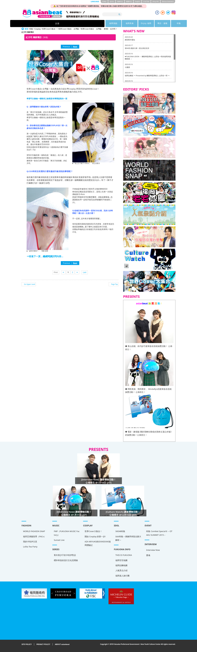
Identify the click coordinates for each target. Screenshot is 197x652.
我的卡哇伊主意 (30, 541)
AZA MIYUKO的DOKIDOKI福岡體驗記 (98, 543)
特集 (146, 23)
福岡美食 (89, 23)
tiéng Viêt (156, 1)
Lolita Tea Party (30, 546)
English (137, 1)
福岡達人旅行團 (122, 575)
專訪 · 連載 (127, 23)
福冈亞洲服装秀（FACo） (34, 536)
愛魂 (148, 555)
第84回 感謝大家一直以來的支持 (137, 48)
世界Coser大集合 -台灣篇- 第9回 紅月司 (98, 29)
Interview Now (153, 550)
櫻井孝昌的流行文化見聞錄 (66, 560)
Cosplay (37, 29)
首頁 (26, 29)
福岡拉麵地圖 (121, 565)
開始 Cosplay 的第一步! (95, 536)
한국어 (112, 1)
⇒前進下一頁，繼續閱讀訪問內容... (45, 256)
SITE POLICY (27, 644)
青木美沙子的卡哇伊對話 (65, 555)
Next (75, 46)
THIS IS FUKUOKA (123, 555)
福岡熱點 (70, 23)
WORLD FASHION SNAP (34, 531)
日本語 (104, 1)
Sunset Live (59, 540)
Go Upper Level (29, 284)
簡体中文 (120, 1)
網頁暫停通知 (130, 40)
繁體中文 (129, 1)
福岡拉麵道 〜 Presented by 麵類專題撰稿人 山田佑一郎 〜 (147, 75)
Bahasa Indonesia (168, 1)
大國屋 (127, 67)
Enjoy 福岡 (108, 23)
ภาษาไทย (146, 1)
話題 (51, 23)
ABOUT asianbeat (62, 644)
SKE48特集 (120, 531)
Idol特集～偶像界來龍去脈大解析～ (128, 538)
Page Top (114, 284)
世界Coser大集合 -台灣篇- (68, 29)
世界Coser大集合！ (49, 29)
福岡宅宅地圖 (121, 560)
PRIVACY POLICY (43, 644)
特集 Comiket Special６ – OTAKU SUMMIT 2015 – (159, 533)
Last (84, 272)
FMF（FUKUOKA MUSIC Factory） (67, 533)
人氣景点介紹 (121, 570)
